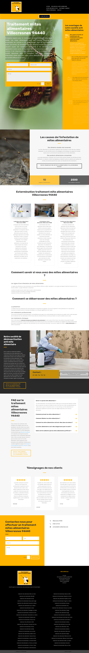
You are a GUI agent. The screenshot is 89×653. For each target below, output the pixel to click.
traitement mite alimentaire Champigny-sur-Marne (27, 610)
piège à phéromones (70, 323)
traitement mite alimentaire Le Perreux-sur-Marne (27, 643)
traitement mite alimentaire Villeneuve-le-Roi (62, 636)
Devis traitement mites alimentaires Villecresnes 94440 (20, 453)
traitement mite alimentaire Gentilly (27, 629)
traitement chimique (64, 8)
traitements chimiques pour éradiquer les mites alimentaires (33, 320)
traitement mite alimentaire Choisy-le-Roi (27, 619)
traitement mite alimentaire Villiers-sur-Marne (62, 640)
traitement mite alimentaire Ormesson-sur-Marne (62, 608)
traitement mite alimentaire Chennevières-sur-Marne (26, 614)
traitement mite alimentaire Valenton (62, 629)
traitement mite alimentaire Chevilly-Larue (27, 617)
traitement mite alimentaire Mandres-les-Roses (62, 596)
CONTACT (64, 582)
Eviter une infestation (52, 8)
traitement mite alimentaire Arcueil (27, 598)
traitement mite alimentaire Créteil (27, 622)
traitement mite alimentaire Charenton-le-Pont (27, 612)
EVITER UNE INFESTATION (64, 578)
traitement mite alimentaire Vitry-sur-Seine (62, 645)
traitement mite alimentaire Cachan (27, 608)
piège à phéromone (51, 10)
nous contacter (24, 445)
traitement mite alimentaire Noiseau (62, 603)
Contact (59, 10)
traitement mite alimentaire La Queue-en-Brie (27, 638)
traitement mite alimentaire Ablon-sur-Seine (27, 593)
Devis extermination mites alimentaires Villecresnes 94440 (13, 385)
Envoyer (35, 557)
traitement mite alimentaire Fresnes (27, 626)
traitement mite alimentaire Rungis (62, 612)
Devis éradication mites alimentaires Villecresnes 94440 (59, 166)
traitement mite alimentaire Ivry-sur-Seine (27, 631)
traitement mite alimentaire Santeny (62, 622)
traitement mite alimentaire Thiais (62, 626)
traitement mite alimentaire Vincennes (62, 643)
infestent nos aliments (25, 432)
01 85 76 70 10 (44, 16)
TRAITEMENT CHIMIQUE (64, 579)
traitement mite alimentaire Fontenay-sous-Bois (27, 624)
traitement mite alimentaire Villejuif (62, 633)
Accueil (48, 6)
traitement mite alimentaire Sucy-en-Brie (62, 624)
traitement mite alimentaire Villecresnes (62, 631)
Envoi (48, 84)
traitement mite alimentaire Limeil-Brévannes (27, 647)
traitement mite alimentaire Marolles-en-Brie (62, 598)
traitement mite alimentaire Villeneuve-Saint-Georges (62, 638)
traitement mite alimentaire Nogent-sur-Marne (62, 601)
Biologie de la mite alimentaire (59, 6)
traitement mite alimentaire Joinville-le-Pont (27, 633)
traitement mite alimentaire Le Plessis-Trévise (27, 645)
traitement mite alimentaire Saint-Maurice (62, 619)
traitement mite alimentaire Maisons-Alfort (62, 593)
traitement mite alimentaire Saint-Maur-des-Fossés (62, 617)
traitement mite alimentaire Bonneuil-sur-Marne (26, 603)
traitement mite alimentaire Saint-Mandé (62, 614)
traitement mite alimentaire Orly (62, 605)
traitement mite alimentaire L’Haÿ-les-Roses (27, 636)
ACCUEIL (64, 575)
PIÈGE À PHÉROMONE (64, 581)
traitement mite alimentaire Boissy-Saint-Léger (27, 601)
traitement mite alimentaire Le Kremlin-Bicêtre (27, 640)
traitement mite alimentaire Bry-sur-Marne (26, 605)
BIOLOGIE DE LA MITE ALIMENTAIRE (64, 576)
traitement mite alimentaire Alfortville (26, 596)
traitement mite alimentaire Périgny (62, 610)
